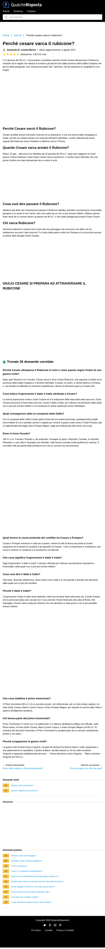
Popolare (31, 11)
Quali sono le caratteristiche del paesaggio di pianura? (34, 876)
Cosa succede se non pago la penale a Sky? (30, 892)
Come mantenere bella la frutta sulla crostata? (31, 902)
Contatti (48, 930)
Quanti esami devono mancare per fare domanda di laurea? (37, 881)
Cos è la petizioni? (19, 866)
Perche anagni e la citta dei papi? (86, 768)
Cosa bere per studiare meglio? (25, 897)
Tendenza (18, 11)
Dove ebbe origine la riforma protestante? (23, 768)
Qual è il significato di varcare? (24, 791)
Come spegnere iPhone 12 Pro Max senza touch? (33, 887)
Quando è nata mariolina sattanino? (26, 861)
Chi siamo (36, 930)
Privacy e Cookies (65, 930)
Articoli (6, 11)
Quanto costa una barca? (22, 785)
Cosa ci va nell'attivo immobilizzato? (27, 871)
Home (6, 35)
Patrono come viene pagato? (23, 856)
